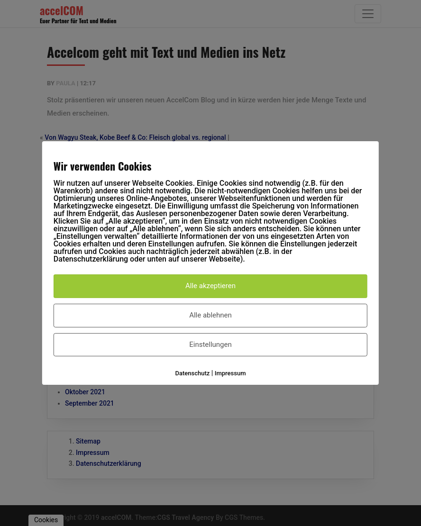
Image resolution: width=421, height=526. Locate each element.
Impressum (230, 373)
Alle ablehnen (210, 315)
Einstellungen (210, 344)
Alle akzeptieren (210, 285)
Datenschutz (192, 373)
